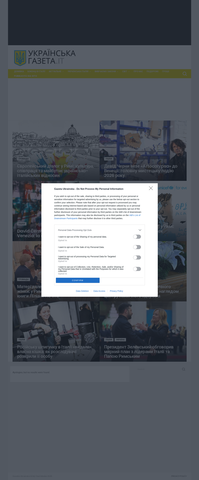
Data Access (99, 291)
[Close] (152, 189)
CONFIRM (77, 280)
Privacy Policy (116, 291)
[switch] (137, 237)
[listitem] (99, 230)
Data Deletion (82, 291)
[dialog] (99, 240)
